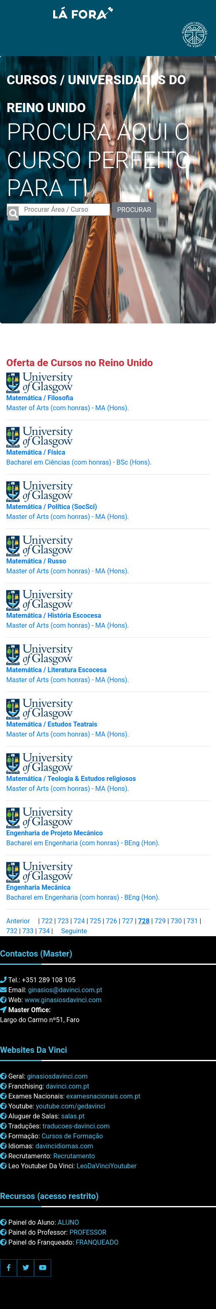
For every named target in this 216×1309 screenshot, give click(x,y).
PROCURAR (134, 210)
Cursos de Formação (72, 1136)
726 (111, 921)
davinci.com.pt (67, 1086)
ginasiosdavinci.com (57, 1076)
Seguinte (74, 931)
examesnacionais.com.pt (103, 1096)
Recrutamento (74, 1156)
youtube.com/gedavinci (70, 1106)
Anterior (18, 921)
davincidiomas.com (64, 1146)
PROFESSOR (87, 1232)
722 (47, 921)
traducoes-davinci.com (76, 1126)
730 (176, 921)
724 (79, 921)
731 (192, 921)
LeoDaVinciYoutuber (106, 1166)
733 (28, 931)
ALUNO (68, 1222)
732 (11, 931)
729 (160, 921)
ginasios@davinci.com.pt (65, 990)
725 (95, 921)
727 (127, 921)
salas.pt (72, 1116)
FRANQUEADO (97, 1242)
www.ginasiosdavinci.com (63, 1000)
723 (63, 921)
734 (44, 931)
